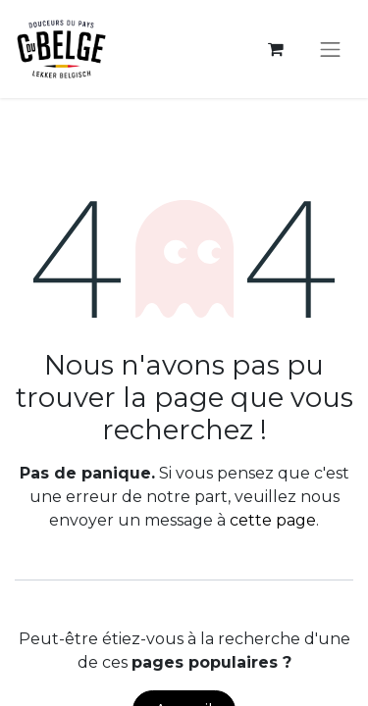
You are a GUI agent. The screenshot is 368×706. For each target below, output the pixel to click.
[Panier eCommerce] (275, 49)
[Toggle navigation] (330, 49)
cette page (273, 520)
